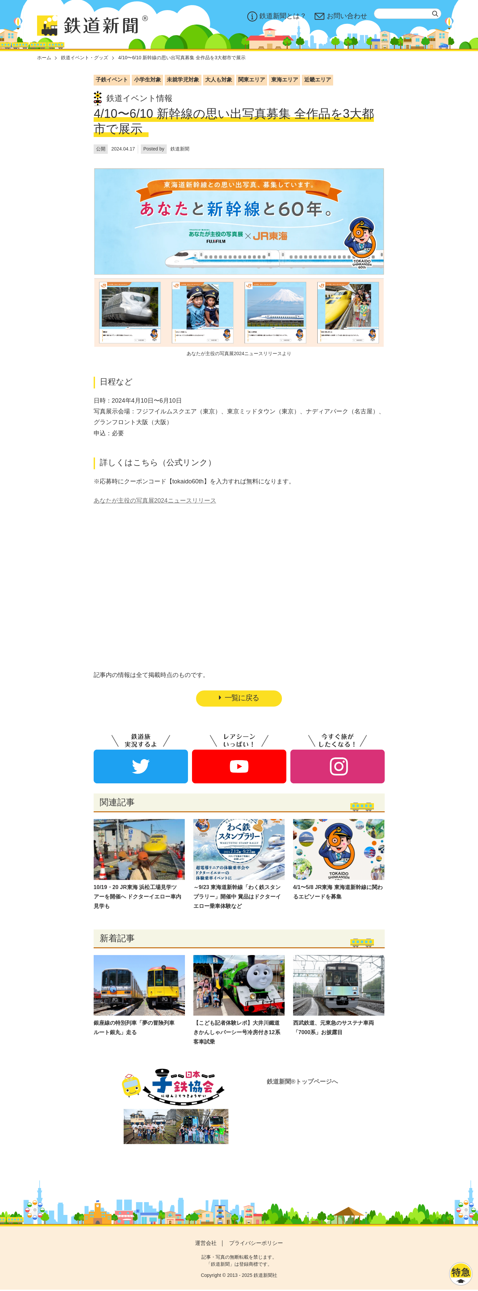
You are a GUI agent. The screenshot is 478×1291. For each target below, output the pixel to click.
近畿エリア (317, 79)
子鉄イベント (112, 79)
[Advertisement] (239, 572)
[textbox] (407, 13)
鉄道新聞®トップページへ (302, 1083)
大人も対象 (218, 79)
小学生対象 (147, 79)
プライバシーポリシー (256, 1244)
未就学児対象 (183, 79)
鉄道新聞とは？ (277, 16)
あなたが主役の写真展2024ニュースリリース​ (155, 500)
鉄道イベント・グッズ (84, 57)
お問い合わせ (341, 16)
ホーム (44, 57)
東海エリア (284, 79)
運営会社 (206, 1244)
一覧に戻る (239, 698)
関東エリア (251, 79)
